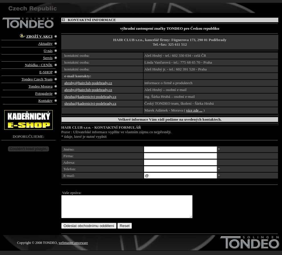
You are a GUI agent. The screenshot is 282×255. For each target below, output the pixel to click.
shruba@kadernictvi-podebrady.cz (90, 96)
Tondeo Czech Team (36, 79)
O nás (48, 50)
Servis (47, 58)
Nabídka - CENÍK (38, 65)
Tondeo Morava (40, 86)
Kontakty (45, 100)
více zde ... (194, 110)
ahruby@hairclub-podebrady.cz (88, 83)
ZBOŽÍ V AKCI (39, 36)
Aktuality (45, 43)
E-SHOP (45, 72)
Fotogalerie (44, 93)
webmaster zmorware (73, 247)
